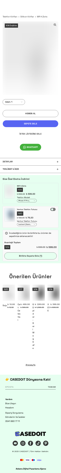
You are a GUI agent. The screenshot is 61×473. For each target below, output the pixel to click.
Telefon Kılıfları (10, 16)
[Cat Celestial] (24, 293)
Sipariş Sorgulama (14, 412)
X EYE (48, 307)
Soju (5, 305)
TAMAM (52, 387)
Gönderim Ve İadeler (15, 417)
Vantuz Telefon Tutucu (27, 209)
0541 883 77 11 (12, 421)
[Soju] (9, 293)
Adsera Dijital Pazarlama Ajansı (31, 468)
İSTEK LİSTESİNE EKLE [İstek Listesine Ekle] (30, 133)
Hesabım (9, 407)
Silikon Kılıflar (27, 16)
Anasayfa (30, 365)
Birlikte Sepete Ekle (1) (30, 255)
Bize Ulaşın (10, 403)
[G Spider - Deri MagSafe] (38, 293)
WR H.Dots (42, 16)
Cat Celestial (19, 312)
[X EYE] (53, 293)
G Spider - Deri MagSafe (33, 326)
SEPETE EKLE (30, 123)
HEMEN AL (30, 113)
